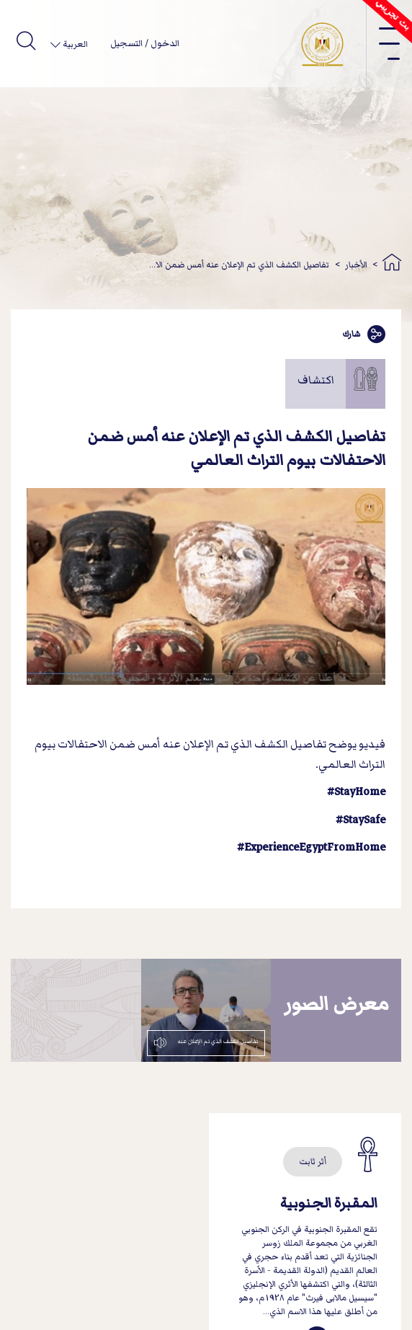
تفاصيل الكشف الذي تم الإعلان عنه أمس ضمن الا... (239, 265)
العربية (74, 44)
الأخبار (356, 265)
